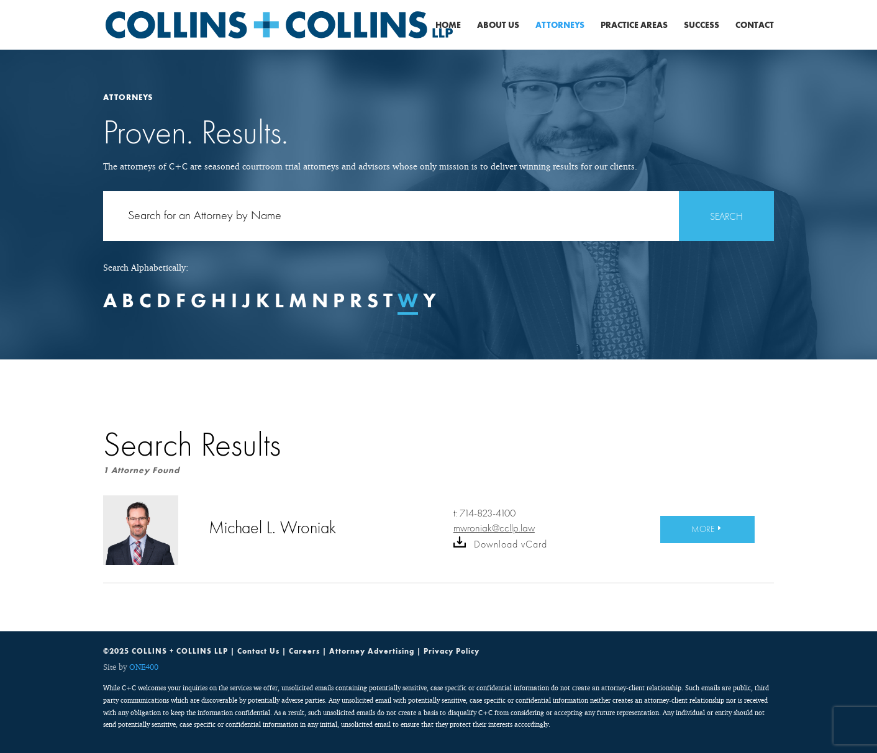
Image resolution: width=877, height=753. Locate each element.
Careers (304, 651)
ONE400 (143, 667)
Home (448, 25)
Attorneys (559, 25)
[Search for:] (438, 216)
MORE (703, 528)
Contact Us (258, 651)
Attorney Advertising (371, 651)
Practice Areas (634, 25)
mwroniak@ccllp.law (494, 527)
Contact (754, 25)
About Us (498, 25)
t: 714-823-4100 (484, 513)
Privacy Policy (451, 651)
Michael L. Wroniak (272, 527)
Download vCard (500, 544)
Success (701, 25)
